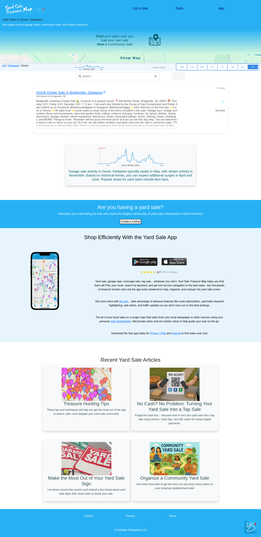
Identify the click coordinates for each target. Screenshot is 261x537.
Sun (243, 67)
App (221, 8)
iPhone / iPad (158, 333)
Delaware (13, 65)
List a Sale (140, 8)
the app (123, 301)
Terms (172, 516)
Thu (212, 67)
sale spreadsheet (121, 321)
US (4, 65)
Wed (202, 67)
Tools (179, 8)
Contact (88, 516)
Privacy (130, 516)
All (253, 67)
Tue (192, 67)
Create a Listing (130, 221)
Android (176, 333)
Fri (222, 67)
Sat (232, 67)
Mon (182, 67)
